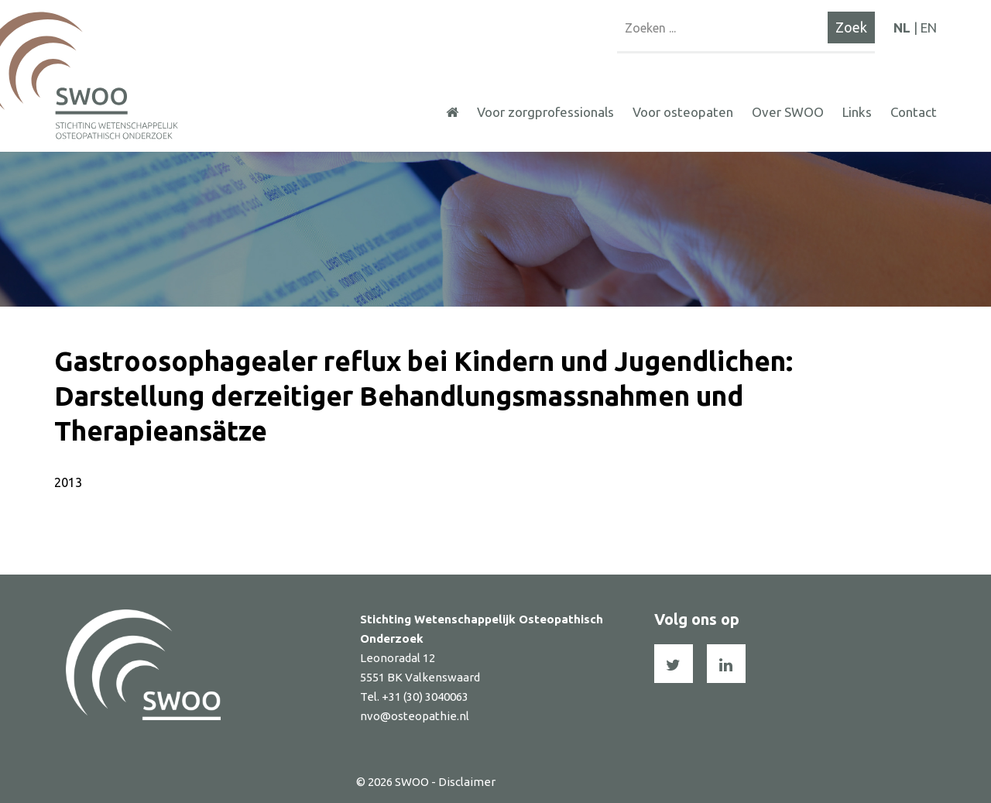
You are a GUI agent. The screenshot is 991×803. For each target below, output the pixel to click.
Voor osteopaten (683, 112)
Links (857, 112)
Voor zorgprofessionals (545, 112)
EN (929, 27)
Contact (913, 112)
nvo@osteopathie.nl (414, 715)
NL (901, 27)
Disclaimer (467, 781)
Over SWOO (788, 112)
